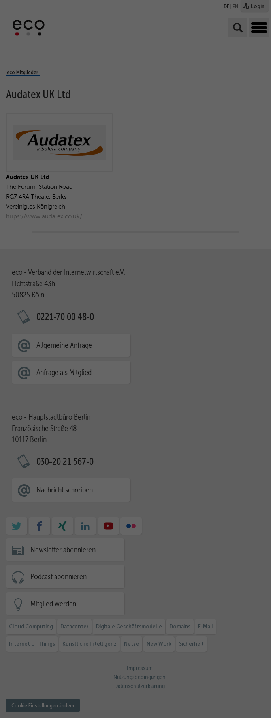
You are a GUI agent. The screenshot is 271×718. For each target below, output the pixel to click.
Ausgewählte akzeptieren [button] (240, 634)
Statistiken (115, 664)
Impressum (237, 705)
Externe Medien (115, 675)
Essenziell (61, 664)
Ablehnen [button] (237, 661)
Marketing (168, 664)
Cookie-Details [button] (236, 694)
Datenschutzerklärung (64, 655)
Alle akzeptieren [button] (239, 603)
